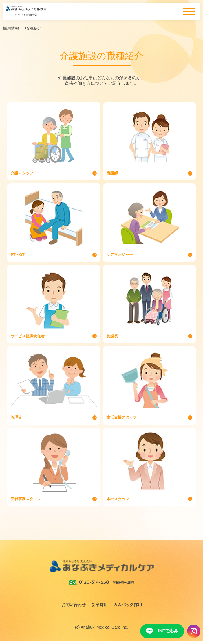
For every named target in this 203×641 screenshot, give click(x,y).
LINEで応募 (162, 631)
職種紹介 (33, 28)
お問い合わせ (73, 604)
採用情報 (11, 28)
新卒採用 (100, 604)
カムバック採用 (128, 604)
